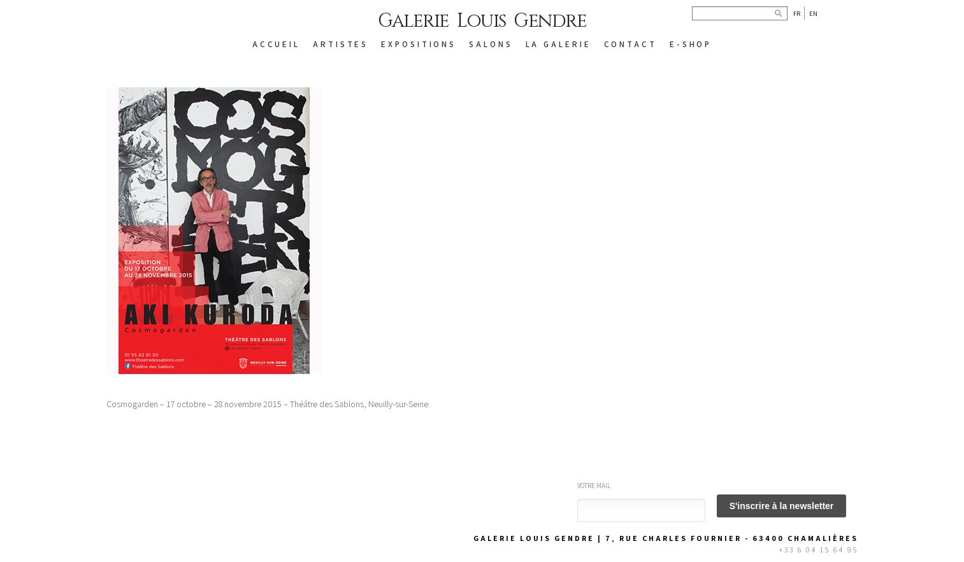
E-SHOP (691, 44)
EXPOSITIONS (418, 44)
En (813, 13)
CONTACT (630, 44)
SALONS (490, 44)
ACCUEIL (276, 44)
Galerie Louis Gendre (482, 21)
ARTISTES (340, 44)
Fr (796, 13)
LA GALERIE (558, 44)
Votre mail (593, 485)
